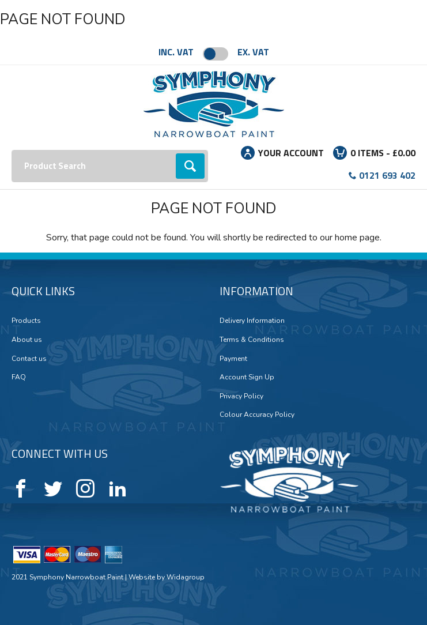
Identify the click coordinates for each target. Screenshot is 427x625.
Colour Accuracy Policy (257, 414)
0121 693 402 (387, 175)
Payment (233, 358)
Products (26, 320)
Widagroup (185, 577)
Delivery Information (252, 320)
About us (27, 339)
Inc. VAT (176, 52)
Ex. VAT (253, 52)
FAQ (19, 377)
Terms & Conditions (252, 339)
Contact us (29, 358)
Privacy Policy (241, 396)
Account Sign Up (247, 377)
